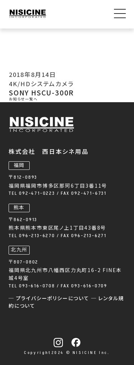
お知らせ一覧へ (23, 99)
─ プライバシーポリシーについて (50, 298)
